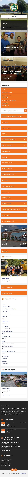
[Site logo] (14, 12)
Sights (3, 348)
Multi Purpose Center (11, 426)
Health (3, 319)
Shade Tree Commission (7, 346)
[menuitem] (14, 89)
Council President (6, 306)
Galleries (9, 27)
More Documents (5, 450)
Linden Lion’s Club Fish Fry (12, 48)
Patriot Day (4, 338)
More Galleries (5, 395)
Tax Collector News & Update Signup (10, 442)
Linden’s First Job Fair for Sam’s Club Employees (12, 72)
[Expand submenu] (25, 116)
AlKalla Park (5, 278)
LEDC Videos (5, 326)
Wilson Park (9, 432)
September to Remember (8, 343)
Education (4, 316)
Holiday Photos (5, 321)
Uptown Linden (5, 356)
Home (4, 27)
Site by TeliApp (23, 473)
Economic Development (7, 314)
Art (3, 301)
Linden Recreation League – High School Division (16, 423)
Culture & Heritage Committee (9, 309)
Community (6, 52)
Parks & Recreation (6, 336)
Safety (3, 341)
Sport (3, 353)
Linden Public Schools (7, 328)
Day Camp (4, 311)
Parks (3, 333)
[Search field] (14, 110)
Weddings (4, 358)
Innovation (4, 324)
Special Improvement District (8, 351)
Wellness (4, 361)
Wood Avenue (5, 363)
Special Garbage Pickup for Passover (10, 446)
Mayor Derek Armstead (7, 331)
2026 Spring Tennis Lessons (12, 430)
